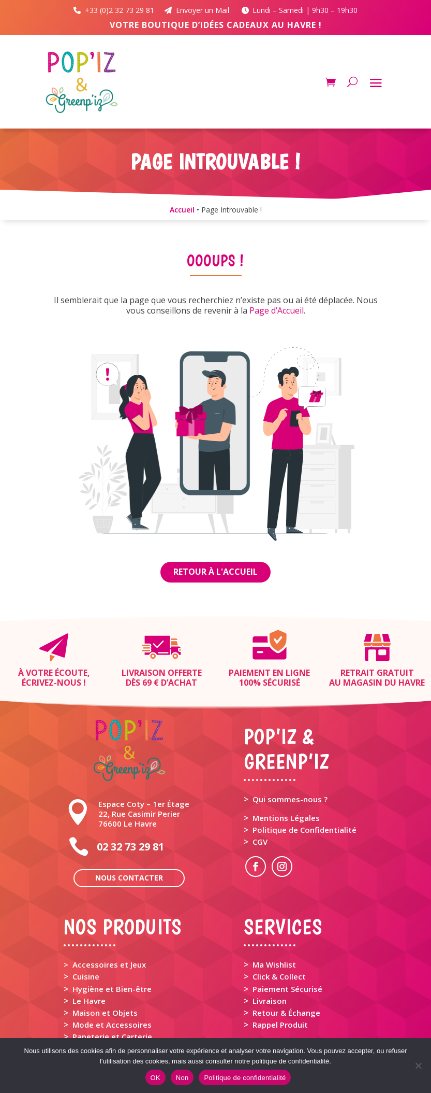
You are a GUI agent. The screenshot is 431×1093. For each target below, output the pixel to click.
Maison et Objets (105, 1012)
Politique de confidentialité (245, 1078)
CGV (259, 841)
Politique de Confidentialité (304, 830)
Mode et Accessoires (112, 1024)
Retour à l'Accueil (215, 571)
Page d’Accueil (276, 310)
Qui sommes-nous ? (290, 799)
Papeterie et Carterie (112, 1036)
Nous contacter (129, 878)
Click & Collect (279, 976)
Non (182, 1078)
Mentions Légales (286, 818)
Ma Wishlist (274, 964)
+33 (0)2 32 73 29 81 (117, 10)
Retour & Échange (286, 1012)
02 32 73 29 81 (130, 847)
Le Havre (89, 1001)
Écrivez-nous (51, 682)
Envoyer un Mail (198, 10)
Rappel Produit (280, 1024)
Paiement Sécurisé (287, 989)
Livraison (269, 1001)
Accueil (182, 210)
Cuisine (85, 976)
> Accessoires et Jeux (105, 964)
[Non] (418, 1065)
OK (155, 1078)
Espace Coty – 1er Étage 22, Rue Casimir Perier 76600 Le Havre (143, 814)
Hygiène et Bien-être (112, 989)
